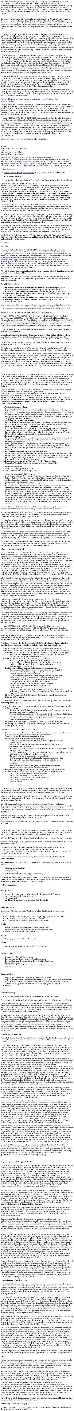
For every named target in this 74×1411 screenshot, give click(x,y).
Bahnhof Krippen (10, 384)
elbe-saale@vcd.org (48, 862)
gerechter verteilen (7, 101)
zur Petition (5, 243)
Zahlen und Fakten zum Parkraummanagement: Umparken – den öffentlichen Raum (30, 99)
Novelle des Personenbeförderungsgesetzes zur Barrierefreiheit (30, 258)
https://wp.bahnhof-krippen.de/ (61, 838)
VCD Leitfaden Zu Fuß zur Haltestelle (37, 312)
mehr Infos (4, 246)
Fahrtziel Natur (56, 378)
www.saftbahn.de (42, 139)
